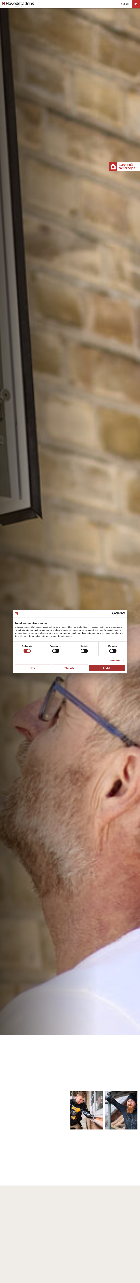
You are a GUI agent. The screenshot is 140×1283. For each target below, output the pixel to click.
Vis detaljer (115, 660)
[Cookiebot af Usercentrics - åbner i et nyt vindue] (114, 614)
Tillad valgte (70, 668)
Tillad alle (107, 668)
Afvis (32, 668)
